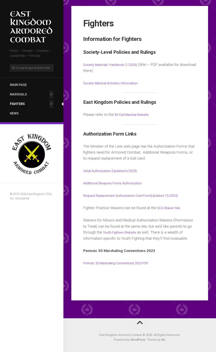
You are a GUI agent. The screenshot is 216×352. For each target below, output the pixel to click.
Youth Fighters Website (122, 232)
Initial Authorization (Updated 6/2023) (114, 170)
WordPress (138, 339)
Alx (163, 339)
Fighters (17, 104)
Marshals (18, 94)
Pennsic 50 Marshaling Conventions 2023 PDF (121, 263)
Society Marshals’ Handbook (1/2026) (115, 64)
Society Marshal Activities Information (114, 83)
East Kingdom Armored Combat (31, 27)
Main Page (18, 85)
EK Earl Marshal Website (135, 114)
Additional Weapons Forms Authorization (117, 183)
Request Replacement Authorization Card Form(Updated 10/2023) (138, 195)
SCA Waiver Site (170, 208)
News (14, 113)
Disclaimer (22, 198)
